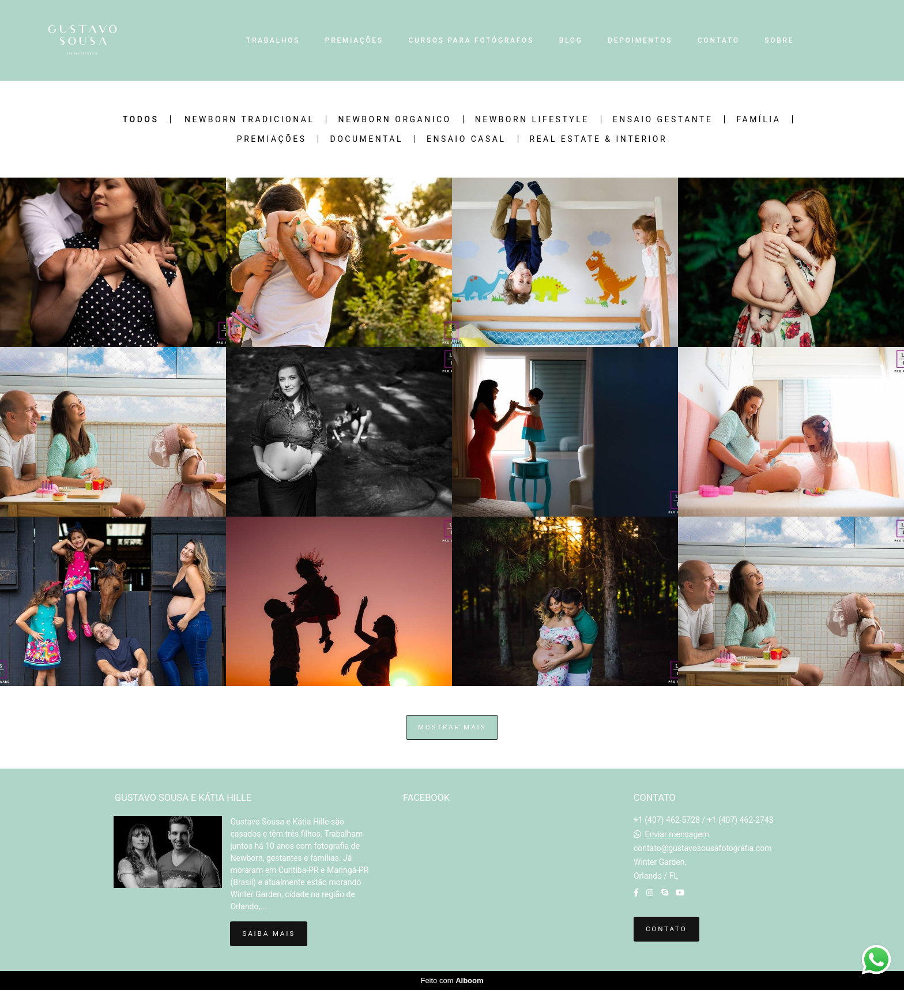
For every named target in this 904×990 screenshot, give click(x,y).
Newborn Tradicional (249, 119)
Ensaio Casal (466, 139)
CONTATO (719, 40)
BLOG (571, 40)
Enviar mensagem (677, 834)
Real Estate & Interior (599, 139)
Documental (366, 139)
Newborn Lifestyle (532, 119)
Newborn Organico (394, 119)
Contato (666, 929)
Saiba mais (268, 933)
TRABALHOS (273, 40)
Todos (141, 119)
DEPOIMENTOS (640, 40)
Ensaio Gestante (663, 119)
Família (758, 119)
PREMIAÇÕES (354, 40)
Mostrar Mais (452, 727)
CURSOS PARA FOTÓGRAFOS (470, 40)
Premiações (272, 139)
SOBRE (779, 40)
